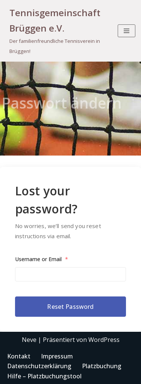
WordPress (104, 340)
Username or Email (41, 259)
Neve (29, 340)
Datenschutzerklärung (39, 366)
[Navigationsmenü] (126, 30)
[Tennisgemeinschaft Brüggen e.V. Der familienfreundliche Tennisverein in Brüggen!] (56, 30)
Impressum (57, 356)
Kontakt (18, 356)
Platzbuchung (101, 366)
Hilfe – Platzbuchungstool (44, 376)
